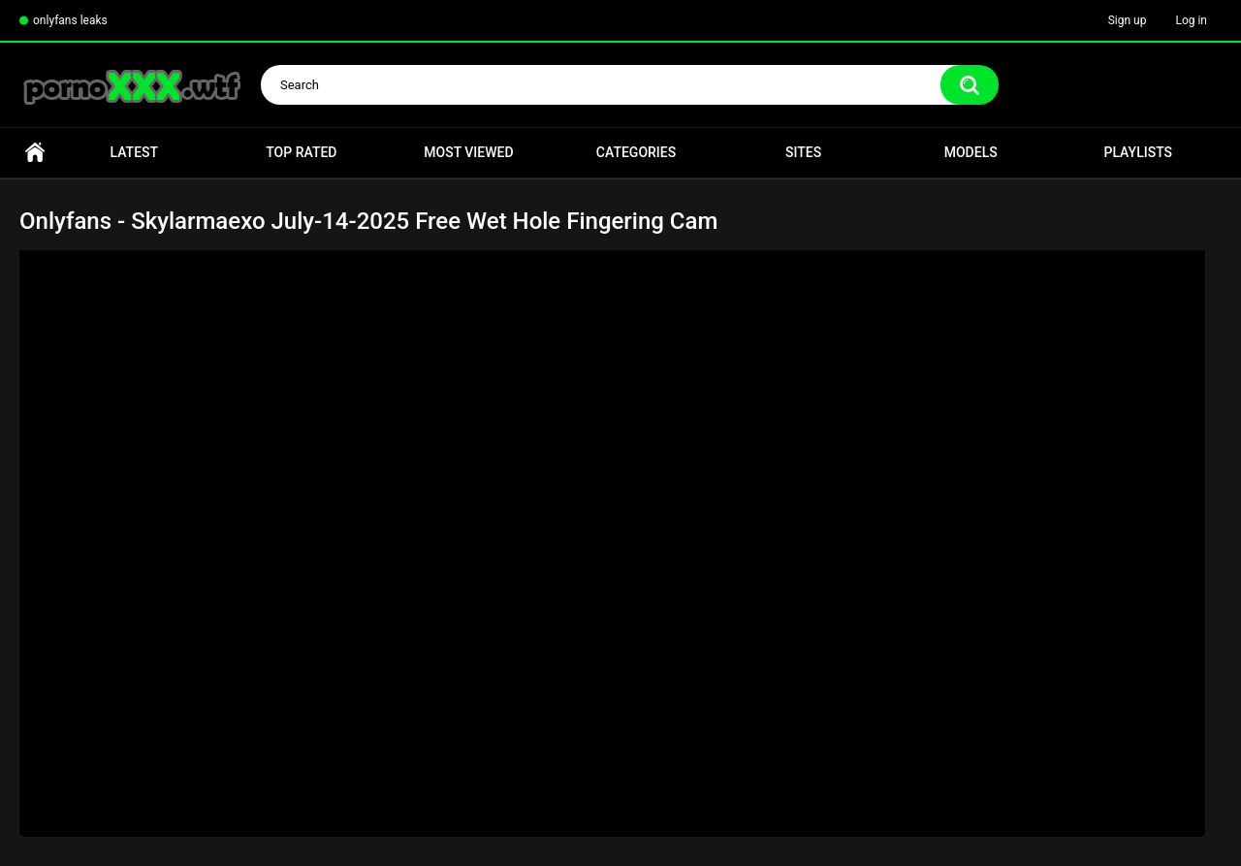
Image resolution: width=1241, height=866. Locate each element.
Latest (135, 152)
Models (971, 152)
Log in (1191, 20)
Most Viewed (468, 152)
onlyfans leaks (70, 20)
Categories (636, 152)
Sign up (1127, 20)
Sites (803, 152)
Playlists (1137, 152)
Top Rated (301, 152)
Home (34, 152)
